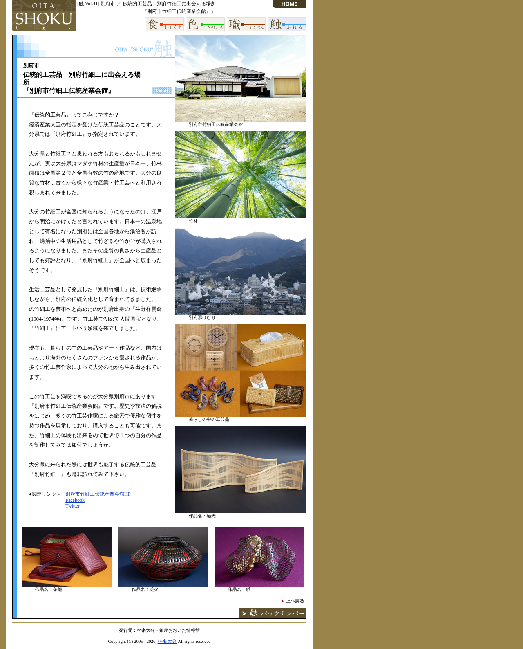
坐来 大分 (167, 641)
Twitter (72, 506)
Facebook (75, 500)
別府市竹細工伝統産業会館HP (97, 494)
